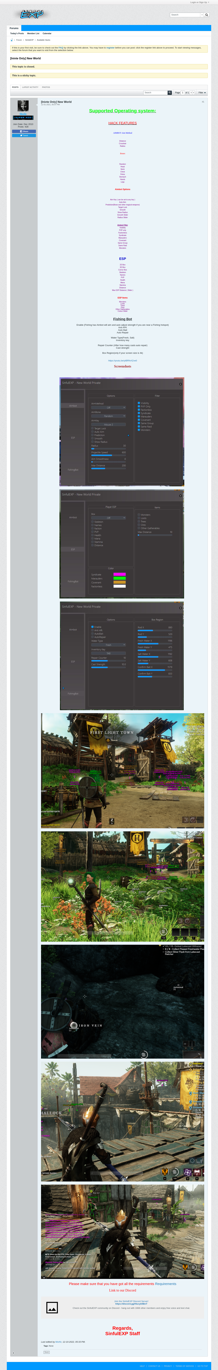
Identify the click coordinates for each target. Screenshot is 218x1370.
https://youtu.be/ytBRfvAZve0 (122, 360)
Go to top (203, 1366)
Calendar (47, 33)
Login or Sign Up (199, 2)
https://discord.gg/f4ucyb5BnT (131, 1304)
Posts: (21, 126)
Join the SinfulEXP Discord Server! (131, 1301)
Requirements (165, 1284)
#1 (203, 102)
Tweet (24, 135)
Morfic (58, 1342)
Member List (33, 33)
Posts (15, 87)
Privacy (168, 1366)
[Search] (187, 15)
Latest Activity (30, 87)
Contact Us (154, 1366)
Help (142, 1366)
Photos (46, 87)
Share (24, 131)
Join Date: (18, 124)
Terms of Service (185, 1366)
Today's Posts (17, 33)
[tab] (15, 87)
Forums (14, 28)
